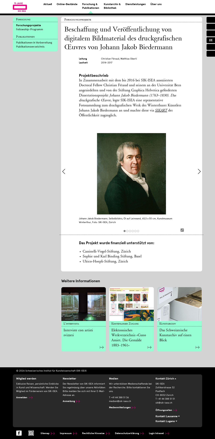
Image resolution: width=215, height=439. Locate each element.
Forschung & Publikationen (90, 6)
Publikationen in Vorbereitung (34, 42)
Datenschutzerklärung (129, 433)
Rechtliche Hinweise (96, 433)
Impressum (68, 433)
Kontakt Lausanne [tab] (168, 416)
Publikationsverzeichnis (30, 46)
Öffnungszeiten (166, 410)
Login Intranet (159, 433)
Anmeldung (71, 401)
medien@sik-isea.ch (120, 401)
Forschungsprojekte (28, 25)
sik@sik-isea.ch (164, 402)
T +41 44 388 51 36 (119, 397)
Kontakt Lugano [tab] (166, 421)
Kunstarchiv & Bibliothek (112, 6)
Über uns (156, 4)
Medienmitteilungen (122, 407)
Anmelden (24, 397)
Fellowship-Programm (29, 29)
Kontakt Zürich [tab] (166, 378)
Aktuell (47, 4)
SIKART (161, 110)
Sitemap (48, 433)
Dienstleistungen (135, 4)
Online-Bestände (67, 4)
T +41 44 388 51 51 (165, 398)
